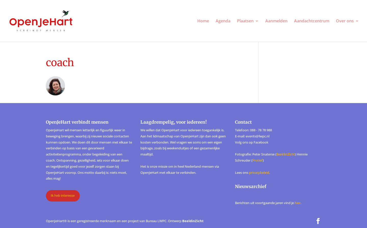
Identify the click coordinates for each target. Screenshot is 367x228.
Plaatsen (245, 21)
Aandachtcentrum (311, 21)
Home (203, 21)
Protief (257, 160)
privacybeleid (259, 172)
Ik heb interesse (63, 195)
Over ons (345, 21)
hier (297, 203)
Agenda (223, 21)
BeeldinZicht (285, 154)
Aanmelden (276, 21)
